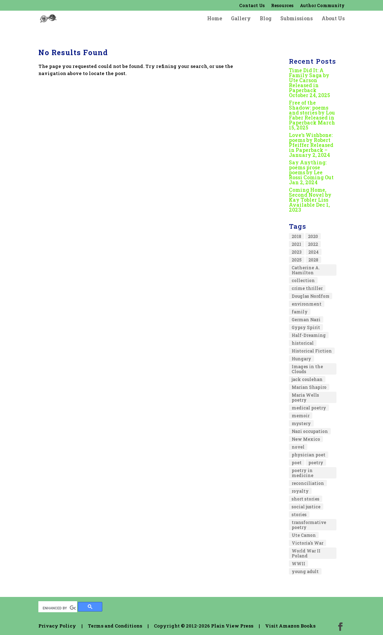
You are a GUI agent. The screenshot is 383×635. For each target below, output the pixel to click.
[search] (59, 608)
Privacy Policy (57, 626)
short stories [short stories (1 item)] (305, 499)
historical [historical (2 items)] (303, 343)
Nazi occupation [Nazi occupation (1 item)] (310, 431)
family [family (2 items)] (300, 311)
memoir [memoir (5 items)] (300, 415)
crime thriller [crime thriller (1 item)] (307, 288)
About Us (333, 19)
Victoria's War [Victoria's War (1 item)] (307, 543)
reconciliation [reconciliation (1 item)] (308, 483)
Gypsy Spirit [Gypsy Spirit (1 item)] (306, 327)
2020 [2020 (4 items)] (313, 236)
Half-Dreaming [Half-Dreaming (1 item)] (309, 335)
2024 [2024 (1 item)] (313, 252)
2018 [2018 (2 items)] (296, 236)
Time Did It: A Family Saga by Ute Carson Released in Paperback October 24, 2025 (309, 83)
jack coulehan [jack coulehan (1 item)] (307, 379)
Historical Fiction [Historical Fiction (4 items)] (312, 351)
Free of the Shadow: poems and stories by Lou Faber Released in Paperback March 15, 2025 (312, 115)
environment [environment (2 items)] (307, 304)
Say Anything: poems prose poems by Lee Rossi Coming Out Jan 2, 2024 (311, 172)
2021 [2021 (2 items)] (296, 244)
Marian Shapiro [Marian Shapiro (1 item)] (309, 387)
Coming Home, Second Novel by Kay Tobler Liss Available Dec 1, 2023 (310, 199)
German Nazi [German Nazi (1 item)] (306, 319)
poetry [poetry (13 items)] (315, 462)
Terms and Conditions (115, 626)
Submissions (296, 19)
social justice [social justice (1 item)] (306, 506)
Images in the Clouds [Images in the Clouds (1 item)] (307, 369)
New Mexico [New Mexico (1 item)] (306, 439)
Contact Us (252, 5)
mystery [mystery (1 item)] (301, 423)
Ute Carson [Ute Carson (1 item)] (304, 535)
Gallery (241, 19)
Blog (265, 19)
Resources (282, 5)
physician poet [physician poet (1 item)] (308, 454)
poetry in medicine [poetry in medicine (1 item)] (302, 472)
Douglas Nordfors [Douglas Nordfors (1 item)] (310, 296)
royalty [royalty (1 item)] (300, 491)
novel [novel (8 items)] (298, 447)
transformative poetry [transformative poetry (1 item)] (309, 524)
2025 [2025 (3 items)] (297, 260)
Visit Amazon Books (290, 626)
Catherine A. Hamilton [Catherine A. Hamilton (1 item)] (306, 270)
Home (214, 19)
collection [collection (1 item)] (303, 280)
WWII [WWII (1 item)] (298, 563)
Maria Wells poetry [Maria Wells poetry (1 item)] (305, 397)
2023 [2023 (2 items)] (297, 252)
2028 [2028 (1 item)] (313, 260)
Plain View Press (232, 626)
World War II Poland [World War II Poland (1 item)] (306, 553)
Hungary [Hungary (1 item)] (301, 358)
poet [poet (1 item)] (297, 462)
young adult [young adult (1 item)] (305, 571)
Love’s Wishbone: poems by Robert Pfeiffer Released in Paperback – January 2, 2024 (311, 145)
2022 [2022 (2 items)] (313, 244)
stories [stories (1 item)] (299, 514)
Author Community (322, 5)
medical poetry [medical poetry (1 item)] (309, 408)
